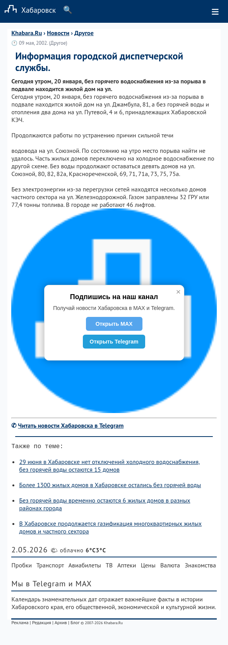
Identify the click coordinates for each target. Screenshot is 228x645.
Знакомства (200, 567)
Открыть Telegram (114, 342)
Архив (61, 624)
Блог (74, 624)
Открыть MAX (114, 324)
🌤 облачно (78, 551)
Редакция (41, 624)
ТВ (109, 567)
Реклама (19, 624)
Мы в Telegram (38, 585)
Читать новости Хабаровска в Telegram (71, 425)
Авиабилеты (85, 567)
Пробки (21, 567)
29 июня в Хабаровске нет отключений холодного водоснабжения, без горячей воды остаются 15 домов (109, 467)
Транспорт (50, 567)
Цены (148, 567)
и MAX (80, 585)
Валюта (170, 567)
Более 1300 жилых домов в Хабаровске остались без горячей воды (110, 486)
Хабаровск (28, 10)
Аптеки (126, 567)
